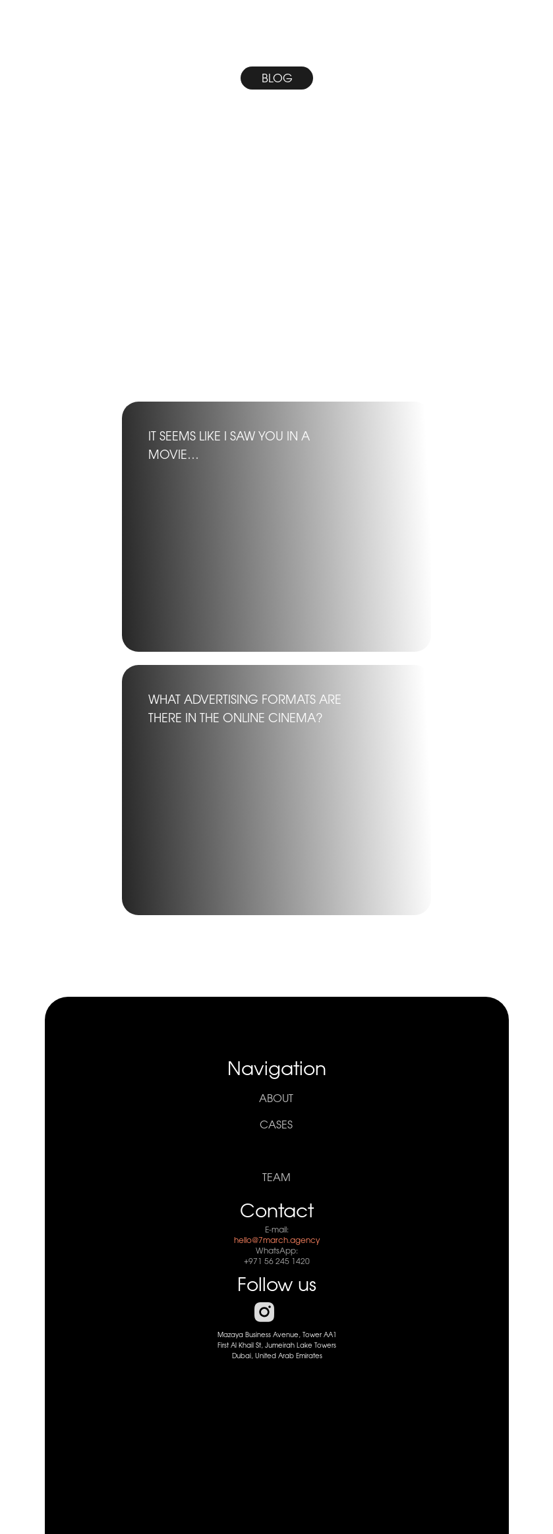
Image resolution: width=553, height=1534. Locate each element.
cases (276, 1125)
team (276, 1178)
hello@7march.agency (277, 1240)
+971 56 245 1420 (277, 1261)
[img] (276, 263)
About (276, 1099)
